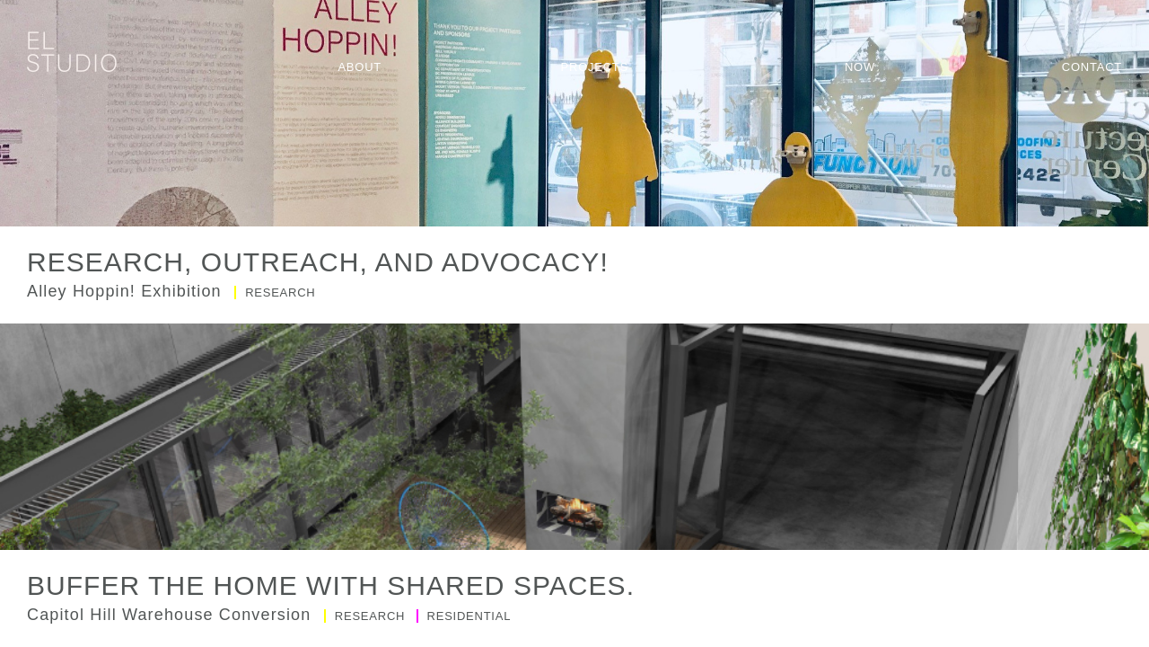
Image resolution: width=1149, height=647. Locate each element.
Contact (1092, 67)
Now (860, 67)
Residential (464, 616)
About (360, 67)
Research (274, 292)
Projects (594, 67)
